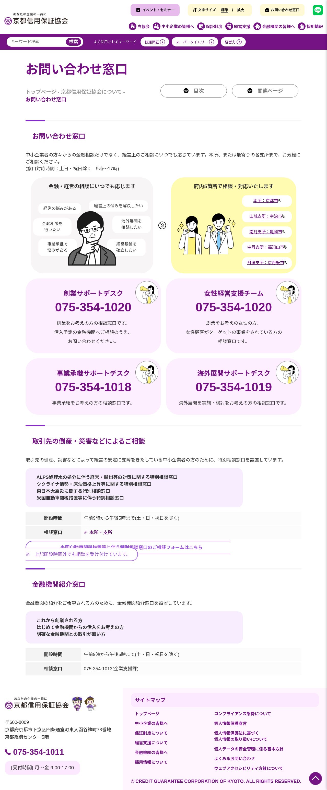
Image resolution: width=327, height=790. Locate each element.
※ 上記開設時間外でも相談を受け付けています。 (128, 550)
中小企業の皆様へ (151, 723)
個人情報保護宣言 (230, 723)
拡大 (240, 10)
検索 (73, 41)
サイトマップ (150, 700)
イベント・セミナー (158, 10)
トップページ (41, 92)
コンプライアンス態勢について (242, 714)
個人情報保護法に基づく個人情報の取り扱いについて (240, 736)
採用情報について (151, 762)
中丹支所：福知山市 (265, 247)
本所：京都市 (265, 201)
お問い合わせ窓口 (285, 10)
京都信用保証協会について (91, 92)
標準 (224, 10)
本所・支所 (100, 532)
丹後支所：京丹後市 (265, 263)
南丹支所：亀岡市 (265, 232)
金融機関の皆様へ (151, 752)
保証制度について (151, 733)
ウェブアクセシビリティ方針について (248, 768)
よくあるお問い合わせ (234, 759)
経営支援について (151, 743)
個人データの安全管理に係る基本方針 (249, 749)
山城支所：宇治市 (265, 216)
